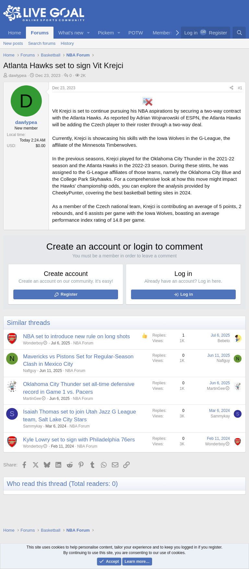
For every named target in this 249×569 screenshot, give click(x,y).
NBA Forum (83, 343)
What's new (70, 32)
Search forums (42, 43)
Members (163, 32)
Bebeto (224, 341)
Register (69, 294)
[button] (88, 33)
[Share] (231, 88)
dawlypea (18, 75)
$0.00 (40, 145)
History (67, 43)
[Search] (239, 33)
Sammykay (32, 426)
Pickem (106, 32)
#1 (240, 88)
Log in (186, 294)
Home (14, 32)
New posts (13, 43)
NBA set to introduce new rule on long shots (76, 336)
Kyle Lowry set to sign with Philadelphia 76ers (79, 440)
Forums (40, 32)
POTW (135, 32)
